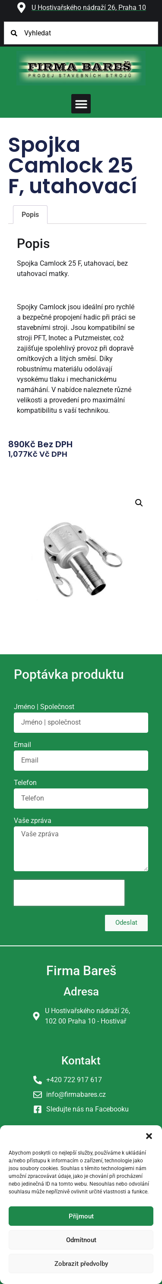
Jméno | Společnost (44, 707)
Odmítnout (81, 1240)
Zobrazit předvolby (81, 1264)
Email (22, 745)
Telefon (25, 783)
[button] (149, 1136)
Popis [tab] (30, 214)
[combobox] (81, 33)
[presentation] (69, 893)
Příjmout (81, 1216)
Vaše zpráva (32, 821)
